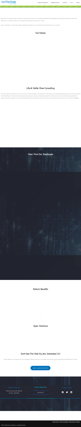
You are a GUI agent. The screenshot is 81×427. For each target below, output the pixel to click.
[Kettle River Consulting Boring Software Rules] (9, 3)
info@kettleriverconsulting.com (40, 390)
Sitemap (78, 421)
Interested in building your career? (40, 394)
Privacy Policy (55, 421)
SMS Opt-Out (72, 421)
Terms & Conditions (64, 421)
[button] (48, 2)
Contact (78, 2)
